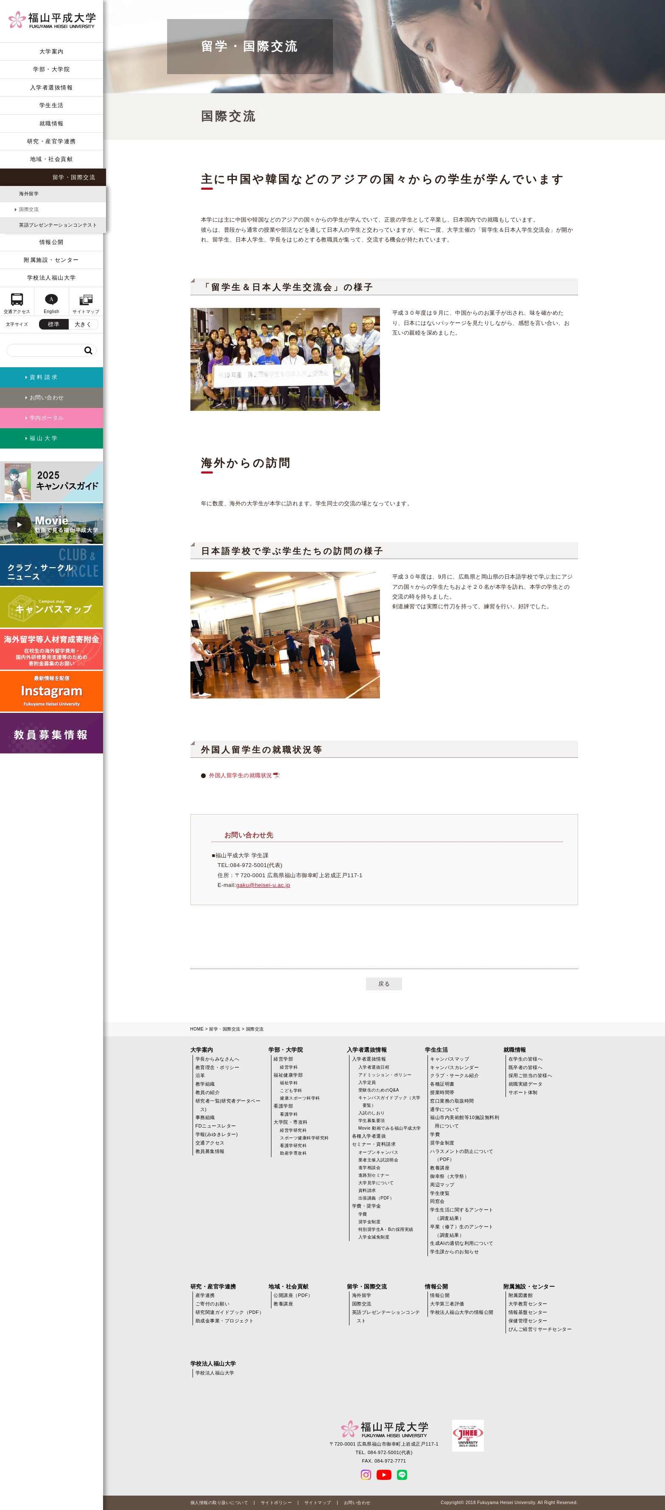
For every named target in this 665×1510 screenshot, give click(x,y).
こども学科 (291, 1090)
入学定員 (367, 1082)
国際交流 (29, 209)
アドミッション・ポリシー (385, 1074)
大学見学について (376, 1182)
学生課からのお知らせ (454, 1251)
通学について (444, 1109)
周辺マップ (442, 1184)
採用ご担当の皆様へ (531, 1075)
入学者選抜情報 (51, 87)
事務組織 (205, 1117)
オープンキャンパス (378, 1152)
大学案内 (51, 51)
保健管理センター (528, 1320)
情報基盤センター (528, 1312)
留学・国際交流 (74, 177)
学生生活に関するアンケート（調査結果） (462, 1214)
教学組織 (205, 1083)
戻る (384, 984)
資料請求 (367, 1190)
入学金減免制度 (374, 1237)
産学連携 (205, 1295)
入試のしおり (371, 1113)
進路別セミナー (374, 1175)
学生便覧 (440, 1193)
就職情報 (51, 123)
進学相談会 (369, 1167)
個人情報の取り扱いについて (219, 1502)
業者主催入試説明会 (378, 1160)
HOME (197, 1029)
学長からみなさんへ (218, 1058)
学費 (362, 1214)
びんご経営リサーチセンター (540, 1329)
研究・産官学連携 (51, 141)
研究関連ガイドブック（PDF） (230, 1312)
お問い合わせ (357, 1502)
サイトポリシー (276, 1502)
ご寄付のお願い (213, 1303)
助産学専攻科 (293, 1153)
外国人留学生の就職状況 (240, 775)
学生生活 (51, 105)
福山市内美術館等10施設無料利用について (464, 1121)
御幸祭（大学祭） (449, 1176)
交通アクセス (210, 1142)
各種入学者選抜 (369, 1136)
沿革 (200, 1075)
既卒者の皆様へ (526, 1067)
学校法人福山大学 (51, 277)
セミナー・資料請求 (374, 1144)
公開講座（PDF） (293, 1295)
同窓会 (437, 1201)
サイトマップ (318, 1502)
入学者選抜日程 (374, 1067)
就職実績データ (526, 1083)
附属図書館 (521, 1295)
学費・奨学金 (366, 1205)
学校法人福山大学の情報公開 (462, 1312)
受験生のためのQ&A (378, 1090)
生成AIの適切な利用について (461, 1243)
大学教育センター (528, 1303)
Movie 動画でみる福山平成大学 (389, 1128)
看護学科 (289, 1114)
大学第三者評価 (447, 1303)
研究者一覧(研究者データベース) (228, 1105)
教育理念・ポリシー (218, 1067)
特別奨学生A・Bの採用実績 (386, 1229)
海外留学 (29, 193)
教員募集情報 (210, 1151)
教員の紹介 (208, 1092)
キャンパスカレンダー (454, 1067)
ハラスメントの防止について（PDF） (462, 1155)
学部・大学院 (51, 69)
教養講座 (440, 1167)
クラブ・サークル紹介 (454, 1075)
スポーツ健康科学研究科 (304, 1138)
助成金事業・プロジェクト (225, 1320)
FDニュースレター (216, 1125)
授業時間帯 (442, 1092)
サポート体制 (523, 1092)
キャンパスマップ (449, 1058)
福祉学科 (289, 1083)
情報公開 (51, 242)
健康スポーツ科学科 (300, 1098)
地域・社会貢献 (51, 159)
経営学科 (289, 1067)
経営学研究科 (293, 1130)
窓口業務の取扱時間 (452, 1100)
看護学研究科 (293, 1145)
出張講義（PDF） (376, 1198)
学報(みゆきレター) (217, 1134)
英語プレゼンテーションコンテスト (58, 224)
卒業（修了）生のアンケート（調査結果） (462, 1231)
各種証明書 (442, 1083)
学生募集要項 (371, 1120)
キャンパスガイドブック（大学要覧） (389, 1101)
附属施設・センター (51, 260)
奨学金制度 (369, 1221)
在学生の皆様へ (526, 1058)
